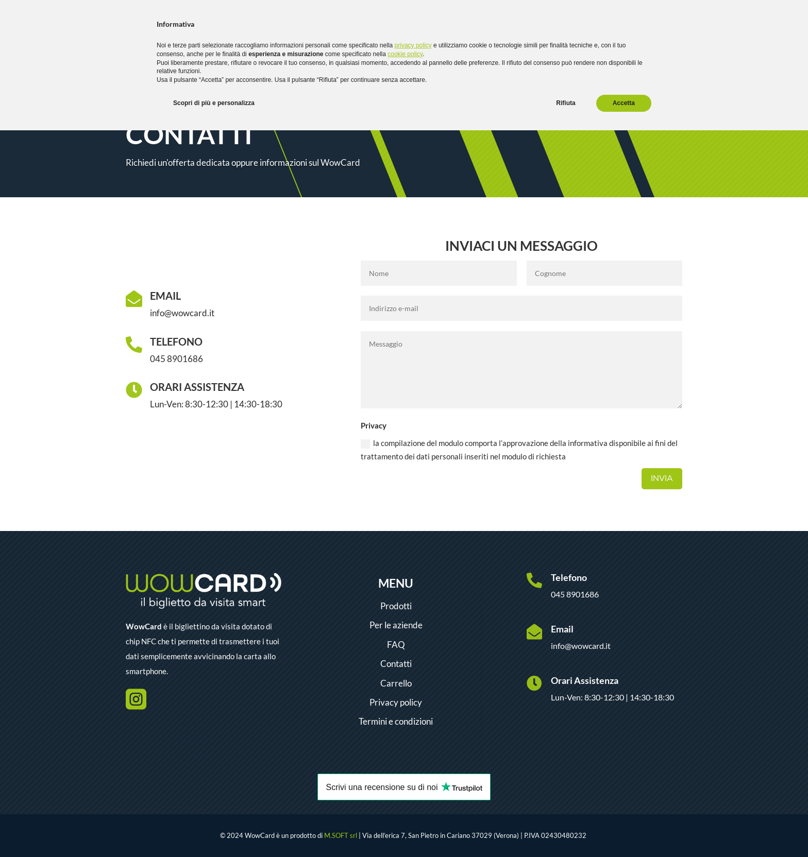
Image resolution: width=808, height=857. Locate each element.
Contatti (396, 663)
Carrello (396, 683)
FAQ (396, 644)
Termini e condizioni (396, 721)
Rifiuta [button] (565, 103)
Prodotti (396, 606)
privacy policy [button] (413, 45)
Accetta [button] (624, 103)
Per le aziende (396, 625)
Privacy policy (395, 702)
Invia (662, 478)
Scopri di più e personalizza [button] (214, 103)
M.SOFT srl (340, 835)
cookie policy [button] (405, 54)
